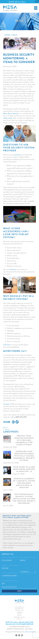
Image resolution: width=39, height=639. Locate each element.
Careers (20, 612)
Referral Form (19, 617)
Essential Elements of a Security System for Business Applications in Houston (24, 483)
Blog (19, 615)
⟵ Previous (6, 429)
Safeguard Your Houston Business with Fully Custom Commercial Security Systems (24, 456)
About (19, 614)
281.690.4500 (17, 5)
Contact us (7, 404)
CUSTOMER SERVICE (24, 624)
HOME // (9, 35)
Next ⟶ (5, 427)
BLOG (15, 35)
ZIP (3, 583)
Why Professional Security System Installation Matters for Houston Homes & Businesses (24, 498)
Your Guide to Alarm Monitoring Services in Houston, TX (24, 469)
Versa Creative (30, 632)
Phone (5, 568)
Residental (19, 608)
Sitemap (19, 619)
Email (23, 560)
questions (17, 155)
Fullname (7, 560)
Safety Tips (19, 610)
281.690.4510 (10, 624)
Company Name (9, 576)
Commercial (19, 607)
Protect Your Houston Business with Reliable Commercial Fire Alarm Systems (24, 440)
